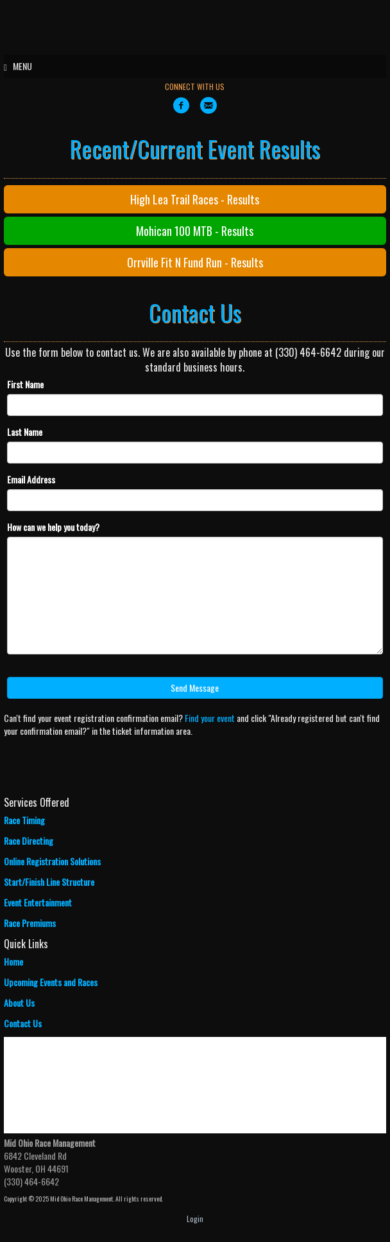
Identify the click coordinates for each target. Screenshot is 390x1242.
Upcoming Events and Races (51, 982)
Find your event (210, 717)
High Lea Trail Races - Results (194, 199)
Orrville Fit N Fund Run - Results (195, 262)
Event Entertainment (38, 902)
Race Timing (24, 820)
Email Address (31, 479)
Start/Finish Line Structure (49, 881)
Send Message (195, 687)
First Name (25, 384)
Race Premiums (30, 923)
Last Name (24, 432)
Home (13, 961)
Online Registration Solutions (52, 861)
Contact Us (23, 1023)
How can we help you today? (53, 527)
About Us (19, 1002)
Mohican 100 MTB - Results (194, 230)
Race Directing (28, 840)
